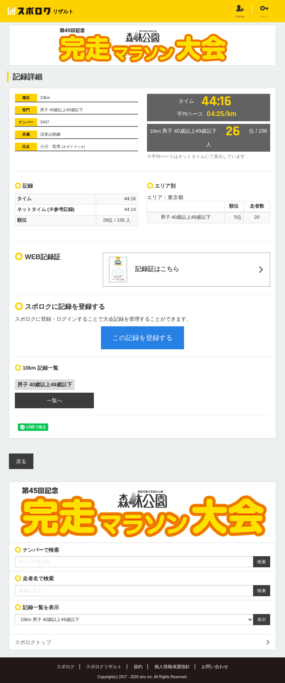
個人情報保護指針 (172, 666)
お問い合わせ (215, 666)
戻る (21, 461)
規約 (138, 666)
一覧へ (54, 400)
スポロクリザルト (104, 666)
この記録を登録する (142, 338)
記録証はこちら (144, 270)
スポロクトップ (33, 642)
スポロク (66, 666)
